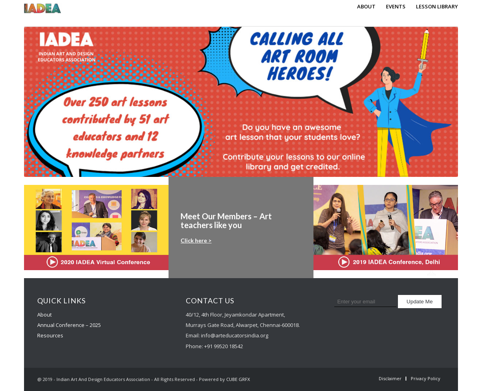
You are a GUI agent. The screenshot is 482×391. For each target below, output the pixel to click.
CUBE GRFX (238, 379)
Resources (50, 335)
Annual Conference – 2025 (69, 325)
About (44, 314)
